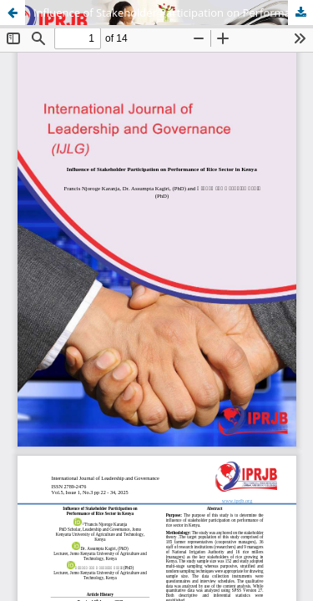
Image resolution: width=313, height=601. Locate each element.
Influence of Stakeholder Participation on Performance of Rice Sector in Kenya (173, 12)
